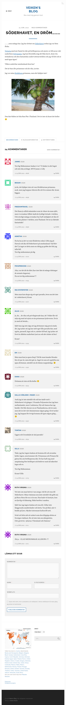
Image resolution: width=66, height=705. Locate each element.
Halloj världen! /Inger (25, 395)
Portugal (24, 666)
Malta (18, 664)
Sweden (17, 668)
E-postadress (39, 582)
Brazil (6, 655)
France (24, 659)
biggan (18, 183)
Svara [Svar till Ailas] (57, 343)
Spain (15, 659)
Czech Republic (13, 657)
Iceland (15, 662)
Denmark (27, 657)
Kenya (27, 662)
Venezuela (12, 672)
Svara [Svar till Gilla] (57, 478)
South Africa (19, 672)
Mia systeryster (21, 290)
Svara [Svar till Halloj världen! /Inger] (57, 421)
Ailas (17, 311)
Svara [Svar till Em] (57, 367)
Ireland (7, 662)
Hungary (22, 661)
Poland (19, 666)
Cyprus (7, 657)
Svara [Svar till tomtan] (57, 439)
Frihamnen (8, 681)
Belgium (21, 653)
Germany (21, 657)
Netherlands (8, 666)
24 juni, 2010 (24, 27)
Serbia (12, 668)
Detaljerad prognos (10, 683)
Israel (10, 662)
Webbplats (11, 592)
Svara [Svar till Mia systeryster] (57, 301)
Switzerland (16, 655)
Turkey (12, 670)
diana (17, 377)
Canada (11, 655)
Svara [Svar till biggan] (57, 197)
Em (16, 353)
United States (24, 670)
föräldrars (19, 73)
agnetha (18, 236)
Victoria (8, 51)
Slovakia (27, 668)
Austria (18, 651)
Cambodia (8, 664)
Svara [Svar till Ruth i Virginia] (57, 525)
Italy (19, 662)
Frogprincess (20, 266)
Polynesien (17, 54)
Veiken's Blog (33, 9)
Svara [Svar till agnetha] (57, 256)
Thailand (7, 670)
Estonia (7, 659)
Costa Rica (24, 655)
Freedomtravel (21, 207)
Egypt (11, 659)
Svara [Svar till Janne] (57, 173)
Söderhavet (39, 43)
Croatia (17, 661)
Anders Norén (14, 700)
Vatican (7, 672)
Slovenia (22, 668)
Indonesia (27, 661)
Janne (17, 162)
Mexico (22, 664)
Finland (19, 659)
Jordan (22, 662)
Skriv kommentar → (54, 149)
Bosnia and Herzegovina (11, 653)
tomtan (18, 430)
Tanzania (17, 670)
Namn (9, 582)
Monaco (13, 664)
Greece (12, 661)
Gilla (17, 449)
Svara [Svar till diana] (57, 385)
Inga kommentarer (39, 27)
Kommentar (11, 561)
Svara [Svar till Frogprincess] (57, 280)
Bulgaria (26, 653)
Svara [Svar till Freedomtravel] (57, 227)
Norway (14, 666)
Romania (7, 668)
